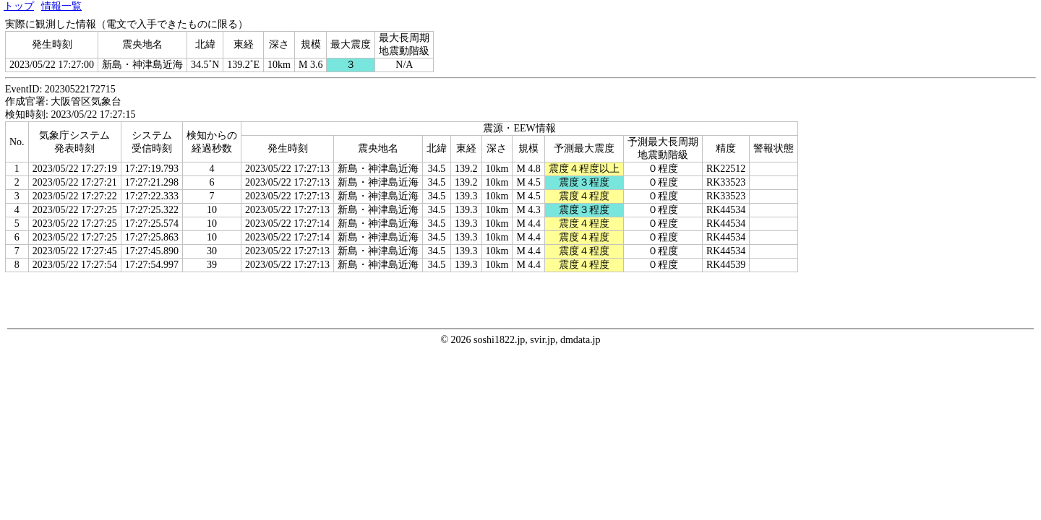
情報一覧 (61, 6)
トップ (19, 6)
